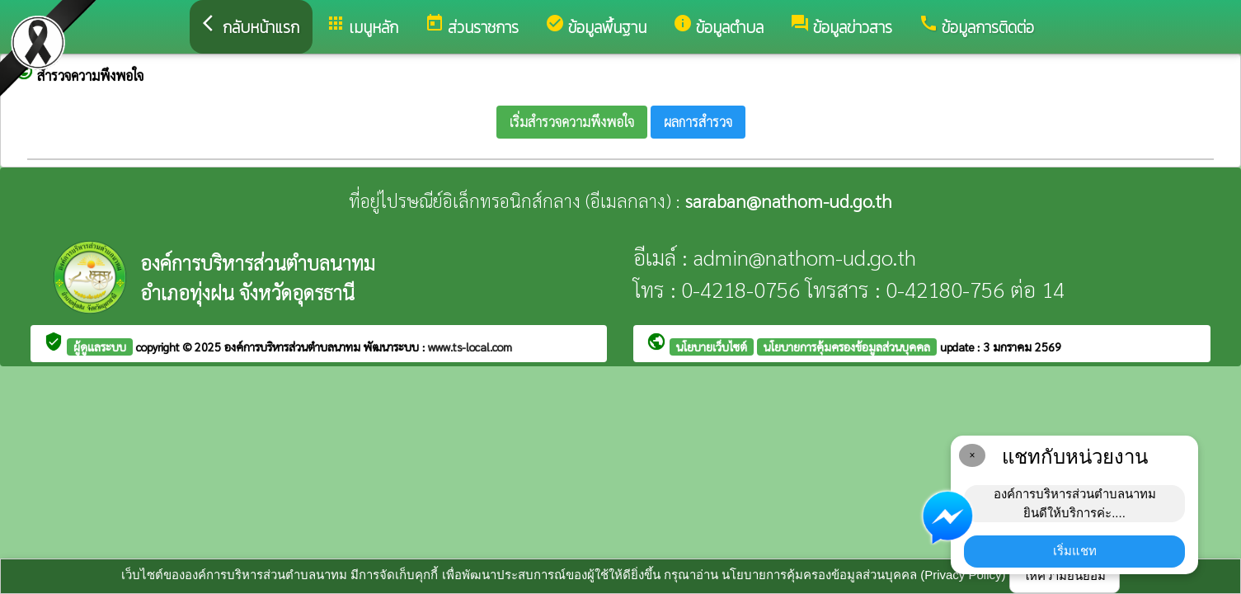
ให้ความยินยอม (1064, 575)
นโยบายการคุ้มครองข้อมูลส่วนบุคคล (847, 346)
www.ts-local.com (470, 346)
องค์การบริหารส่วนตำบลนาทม (294, 346)
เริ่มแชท (1075, 551)
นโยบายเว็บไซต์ (711, 346)
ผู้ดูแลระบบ (99, 346)
